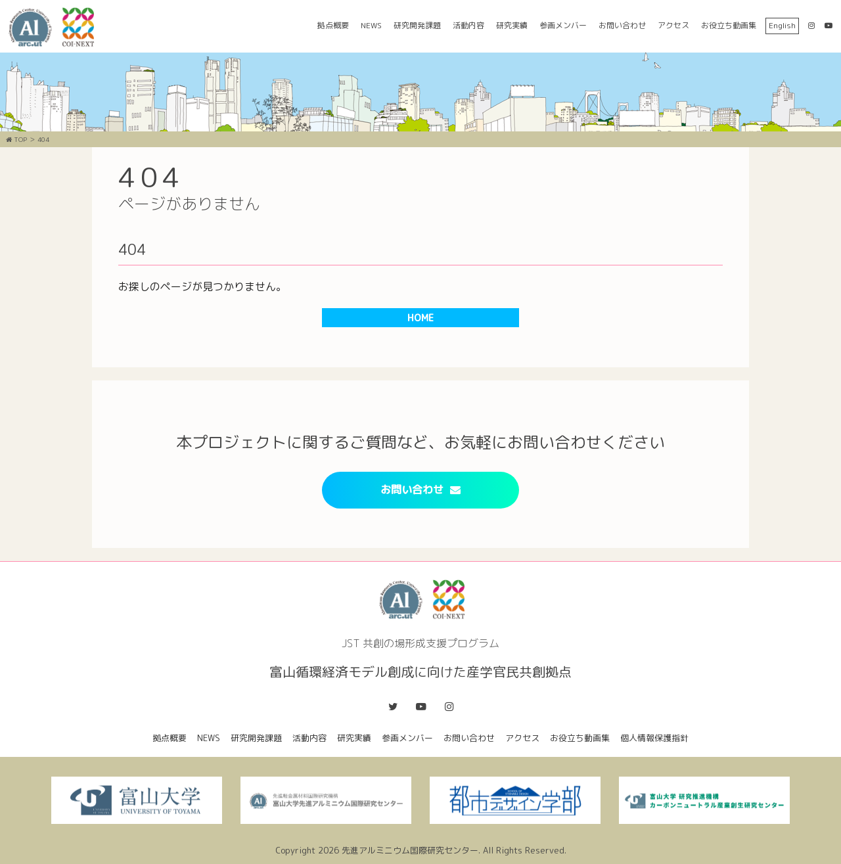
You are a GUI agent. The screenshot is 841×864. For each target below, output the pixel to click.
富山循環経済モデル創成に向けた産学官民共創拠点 (56, 27)
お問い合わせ (622, 25)
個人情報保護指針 (654, 738)
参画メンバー (563, 25)
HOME (420, 317)
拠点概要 (333, 25)
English (782, 25)
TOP (16, 139)
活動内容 (468, 25)
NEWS (371, 25)
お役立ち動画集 (728, 25)
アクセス (673, 25)
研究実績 (512, 25)
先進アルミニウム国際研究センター (410, 850)
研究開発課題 (417, 25)
